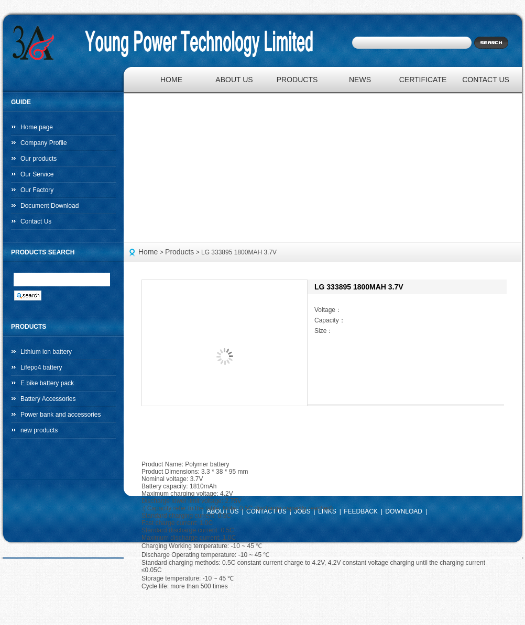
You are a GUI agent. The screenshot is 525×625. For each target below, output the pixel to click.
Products (179, 252)
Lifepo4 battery (41, 367)
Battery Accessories (47, 399)
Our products (38, 158)
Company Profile (43, 143)
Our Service (36, 174)
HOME (171, 79)
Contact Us (35, 221)
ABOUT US (234, 79)
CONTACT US (485, 79)
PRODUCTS (297, 79)
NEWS (360, 79)
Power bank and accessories (60, 414)
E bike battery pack (47, 383)
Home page (36, 127)
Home (148, 252)
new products (39, 430)
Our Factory (36, 190)
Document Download (49, 205)
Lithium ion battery (46, 351)
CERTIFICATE (423, 79)
